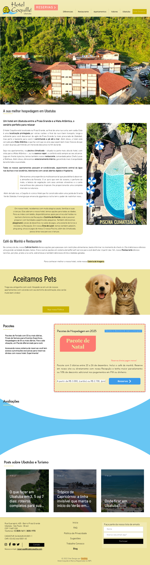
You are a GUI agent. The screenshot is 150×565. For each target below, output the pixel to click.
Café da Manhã (31, 247)
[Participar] (123, 541)
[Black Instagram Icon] (5, 544)
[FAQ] (75, 528)
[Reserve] (124, 381)
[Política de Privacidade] (75, 533)
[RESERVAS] (46, 7)
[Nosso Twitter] (18, 544)
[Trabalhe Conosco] (75, 543)
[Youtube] (14, 544)
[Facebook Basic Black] (10, 544)
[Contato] (36, 545)
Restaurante (127, 250)
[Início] (75, 522)
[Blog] (75, 549)
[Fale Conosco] (140, 11)
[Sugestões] (75, 538)
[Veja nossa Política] (56, 309)
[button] (67, 12)
